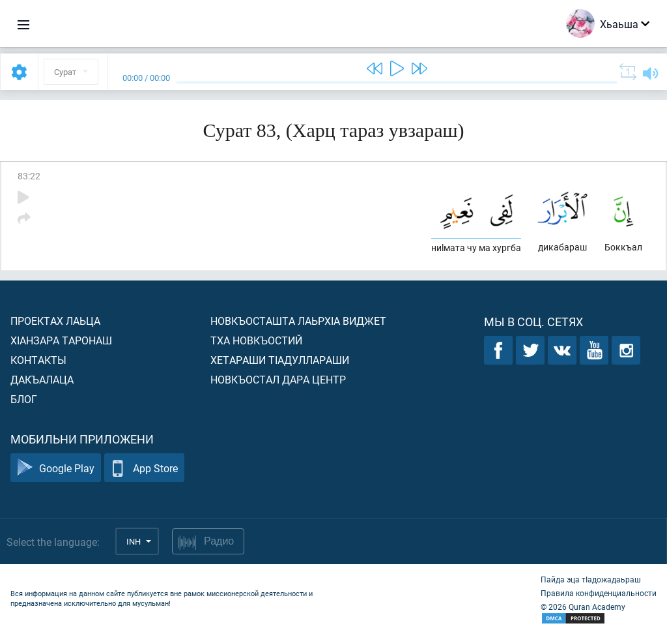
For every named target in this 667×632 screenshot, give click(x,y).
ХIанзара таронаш (61, 340)
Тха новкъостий (256, 340)
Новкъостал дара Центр (278, 379)
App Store (144, 468)
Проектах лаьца (55, 320)
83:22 (29, 176)
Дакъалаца (42, 379)
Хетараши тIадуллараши (279, 360)
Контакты (38, 360)
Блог (23, 399)
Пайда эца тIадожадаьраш (591, 579)
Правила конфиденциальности (599, 593)
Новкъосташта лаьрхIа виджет (298, 320)
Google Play (55, 468)
